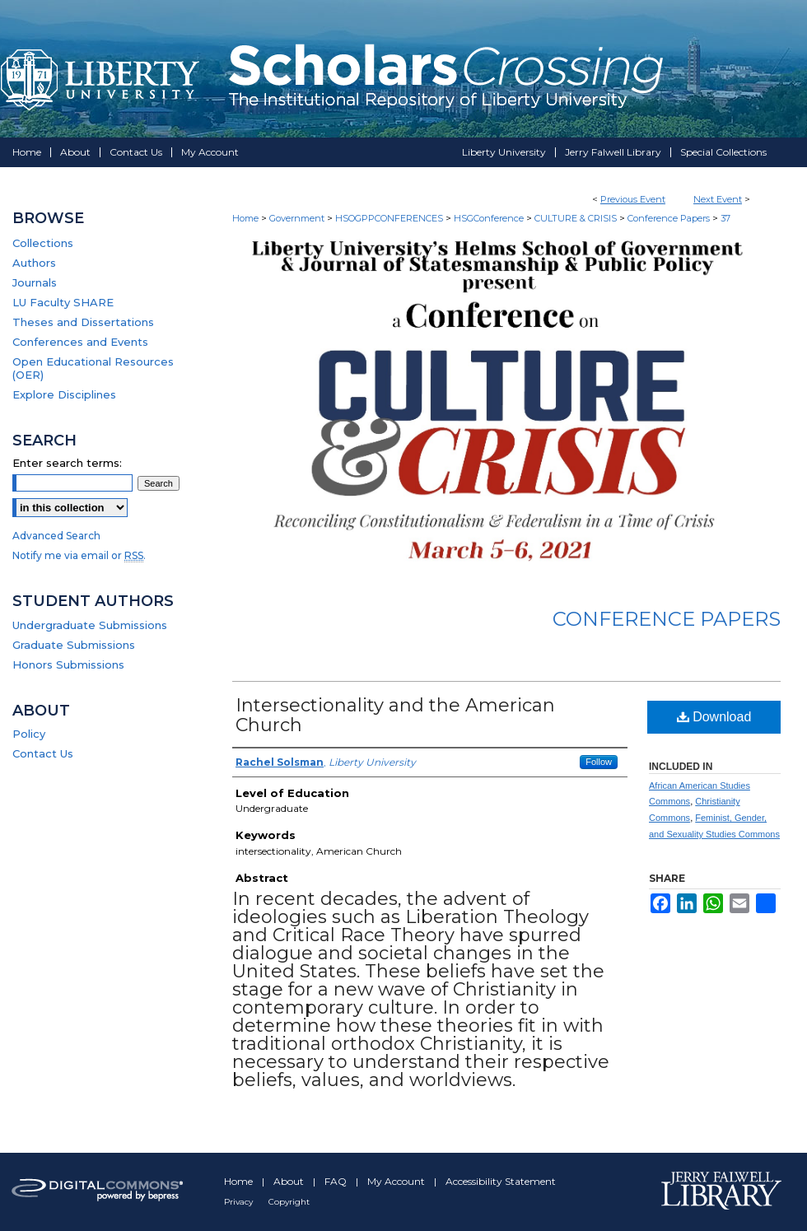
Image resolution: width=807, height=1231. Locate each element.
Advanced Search (56, 535)
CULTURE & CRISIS (576, 218)
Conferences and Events (80, 341)
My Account (397, 1181)
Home (245, 218)
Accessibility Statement (500, 1181)
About (289, 1181)
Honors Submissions (68, 664)
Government (298, 218)
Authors (34, 262)
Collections (42, 242)
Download (714, 717)
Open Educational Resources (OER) (93, 368)
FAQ (336, 1181)
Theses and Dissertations (83, 322)
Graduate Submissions (73, 644)
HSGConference (490, 218)
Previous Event (632, 199)
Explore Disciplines (64, 394)
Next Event (717, 199)
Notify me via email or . (79, 555)
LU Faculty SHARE (63, 302)
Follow (598, 762)
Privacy (239, 1201)
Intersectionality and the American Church (395, 715)
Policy (28, 733)
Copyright (289, 1201)
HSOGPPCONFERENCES (390, 218)
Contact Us (42, 753)
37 (725, 218)
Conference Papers (669, 218)
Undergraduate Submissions (89, 625)
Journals (34, 282)
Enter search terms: (67, 462)
